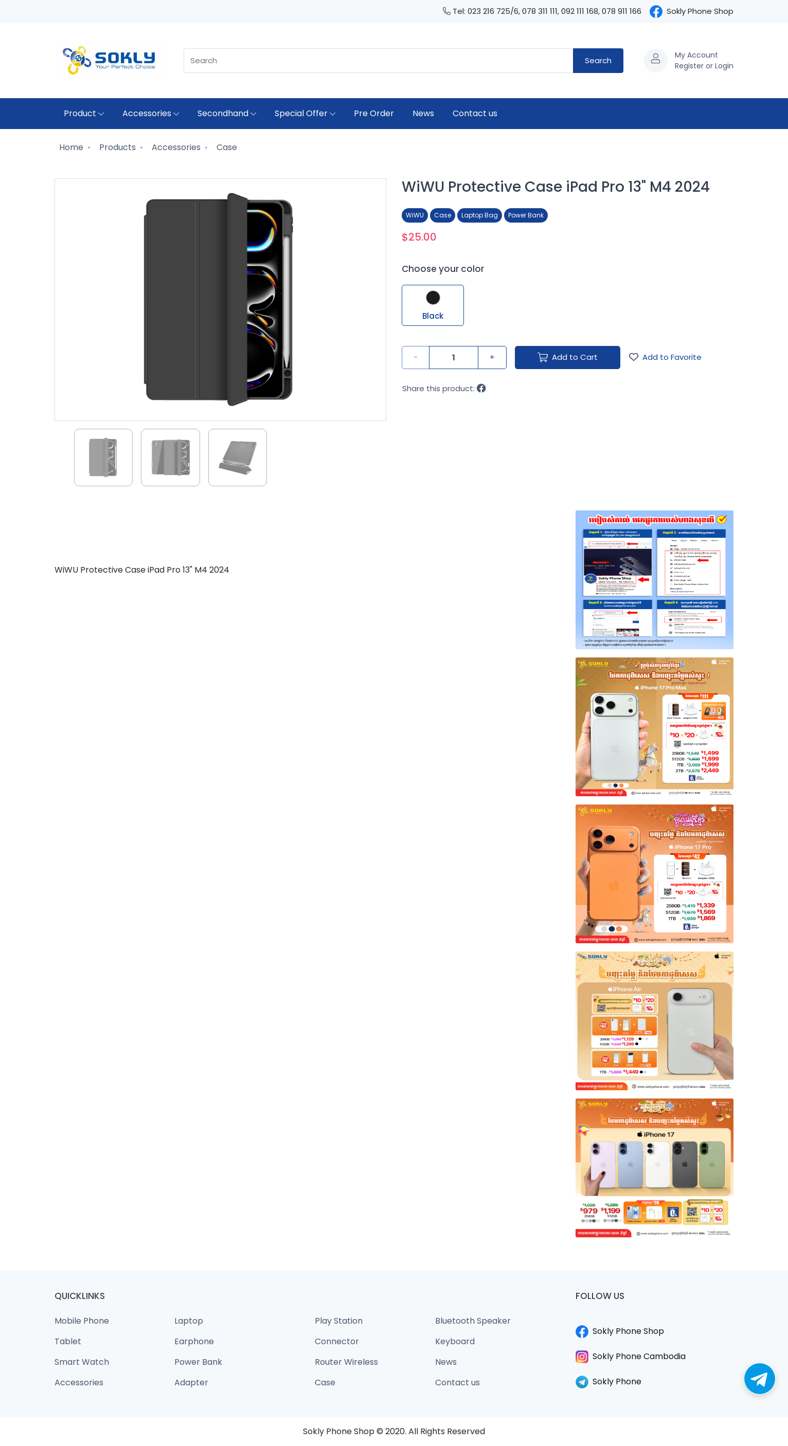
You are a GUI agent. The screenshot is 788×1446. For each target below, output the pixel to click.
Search (598, 60)
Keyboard (455, 1341)
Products (116, 147)
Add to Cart (568, 357)
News (423, 113)
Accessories (150, 113)
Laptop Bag (479, 215)
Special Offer (305, 113)
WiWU (415, 215)
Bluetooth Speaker (473, 1321)
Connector (337, 1341)
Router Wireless (346, 1362)
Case (225, 147)
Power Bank (526, 215)
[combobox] (379, 61)
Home (70, 147)
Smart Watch (82, 1362)
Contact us (475, 113)
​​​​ (655, 1319)
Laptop (188, 1321)
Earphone (194, 1341)
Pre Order (374, 113)
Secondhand (227, 113)
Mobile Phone (82, 1321)
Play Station (339, 1321)
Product (84, 113)
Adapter (191, 1382)
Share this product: (444, 388)
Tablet (68, 1341)
